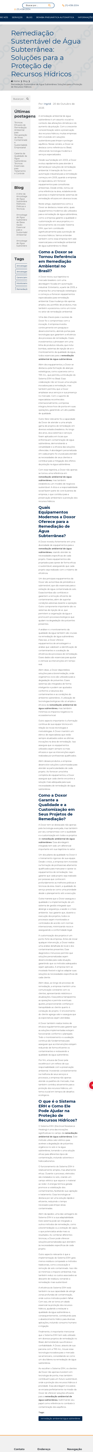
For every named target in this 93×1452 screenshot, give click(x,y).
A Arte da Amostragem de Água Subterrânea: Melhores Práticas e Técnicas (21, 201)
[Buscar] (27, 99)
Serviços (17, 17)
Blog (29, 17)
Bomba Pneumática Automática (55, 17)
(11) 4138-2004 (70, 5)
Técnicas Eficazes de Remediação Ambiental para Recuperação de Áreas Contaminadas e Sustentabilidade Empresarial (20, 135)
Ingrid (47, 104)
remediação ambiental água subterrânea (60, 1418)
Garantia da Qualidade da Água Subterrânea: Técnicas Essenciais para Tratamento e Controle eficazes (20, 164)
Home (16, 81)
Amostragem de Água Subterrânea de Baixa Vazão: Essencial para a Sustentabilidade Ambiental (21, 225)
